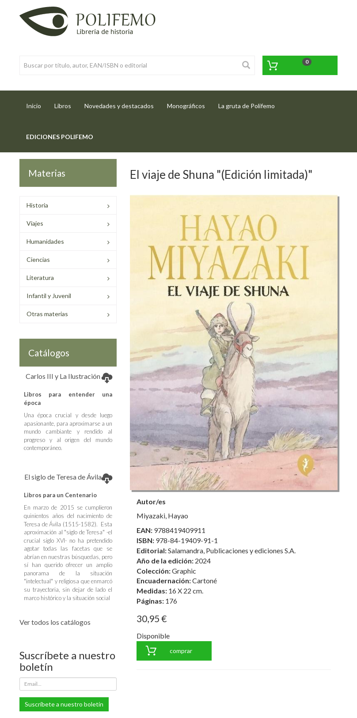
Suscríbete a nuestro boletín (64, 704)
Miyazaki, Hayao (162, 515)
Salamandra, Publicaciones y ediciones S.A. (232, 550)
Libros (62, 106)
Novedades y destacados (119, 106)
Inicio (37, 103)
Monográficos (186, 106)
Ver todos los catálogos (55, 622)
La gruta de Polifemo (246, 106)
